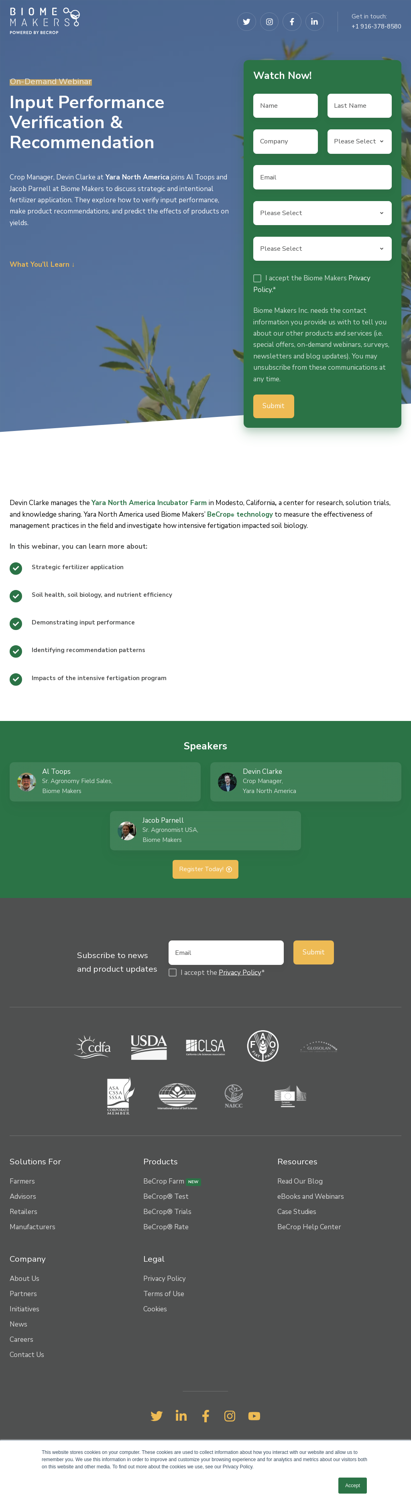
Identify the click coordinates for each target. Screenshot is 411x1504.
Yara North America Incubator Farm (149, 504)
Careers (21, 1341)
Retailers (23, 1214)
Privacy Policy (240, 974)
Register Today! (205, 871)
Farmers (22, 1183)
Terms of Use (163, 1296)
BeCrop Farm (172, 1183)
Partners (23, 1296)
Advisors (23, 1199)
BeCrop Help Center (309, 1229)
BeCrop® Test (166, 1199)
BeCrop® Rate (166, 1229)
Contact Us (27, 1356)
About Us (24, 1281)
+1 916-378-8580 (376, 26)
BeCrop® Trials (167, 1214)
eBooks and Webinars (310, 1199)
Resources (297, 1163)
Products (160, 1163)
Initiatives (24, 1311)
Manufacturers (32, 1229)
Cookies (155, 1311)
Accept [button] (352, 1485)
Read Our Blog (300, 1183)
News (18, 1326)
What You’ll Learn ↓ (42, 264)
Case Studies (296, 1214)
